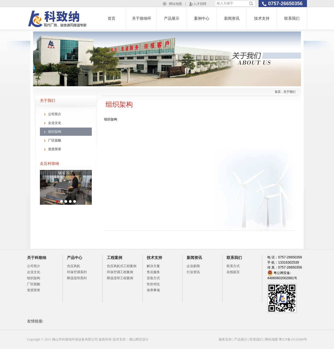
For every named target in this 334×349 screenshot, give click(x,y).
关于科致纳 (36, 257)
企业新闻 (193, 266)
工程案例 (114, 257)
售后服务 (153, 272)
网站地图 (175, 4)
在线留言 (233, 272)
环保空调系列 (77, 272)
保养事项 (153, 290)
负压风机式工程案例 (121, 266)
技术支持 (261, 18)
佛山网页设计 (139, 339)
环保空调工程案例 (120, 272)
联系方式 (233, 266)
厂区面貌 (54, 140)
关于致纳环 (141, 18)
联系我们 (292, 18)
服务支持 (225, 339)
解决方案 (153, 266)
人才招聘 (199, 4)
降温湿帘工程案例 (120, 278)
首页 (111, 18)
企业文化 (54, 123)
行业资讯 (193, 272)
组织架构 (54, 132)
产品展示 (171, 18)
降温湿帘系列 (77, 278)
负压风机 (73, 266)
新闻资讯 (231, 18)
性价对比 (153, 284)
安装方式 (153, 278)
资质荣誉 (54, 149)
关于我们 (289, 91)
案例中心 (201, 18)
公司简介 (54, 114)
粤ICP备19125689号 (293, 339)
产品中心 (74, 257)
